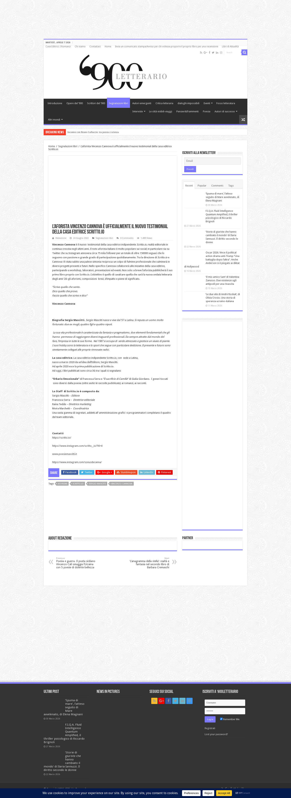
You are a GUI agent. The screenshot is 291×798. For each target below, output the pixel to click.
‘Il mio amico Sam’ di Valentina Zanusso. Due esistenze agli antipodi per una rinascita (222, 280)
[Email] (212, 161)
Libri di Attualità (230, 46)
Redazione (61, 238)
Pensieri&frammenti (187, 111)
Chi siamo (80, 46)
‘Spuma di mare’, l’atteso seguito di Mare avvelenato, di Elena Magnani (222, 197)
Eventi (207, 103)
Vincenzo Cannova (121, 483)
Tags (231, 185)
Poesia (206, 111)
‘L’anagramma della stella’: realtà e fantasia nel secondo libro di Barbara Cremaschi (149, 563)
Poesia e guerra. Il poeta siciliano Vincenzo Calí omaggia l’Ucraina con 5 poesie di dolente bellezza (76, 563)
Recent (189, 185)
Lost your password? (216, 734)
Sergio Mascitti (97, 483)
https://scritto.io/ (61, 437)
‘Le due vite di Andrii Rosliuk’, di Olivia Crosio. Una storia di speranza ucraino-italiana (223, 298)
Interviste (137, 111)
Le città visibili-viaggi (160, 111)
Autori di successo (225, 111)
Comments (217, 185)
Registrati (210, 728)
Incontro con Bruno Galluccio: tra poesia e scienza (93, 132)
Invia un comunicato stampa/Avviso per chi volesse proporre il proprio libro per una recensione (166, 46)
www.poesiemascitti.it (64, 454)
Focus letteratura (225, 103)
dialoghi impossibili (188, 103)
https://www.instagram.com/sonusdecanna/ (77, 462)
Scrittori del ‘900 (96, 103)
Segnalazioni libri (118, 103)
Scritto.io (78, 483)
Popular (202, 185)
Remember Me (230, 719)
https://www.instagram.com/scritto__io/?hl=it (77, 445)
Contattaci (95, 46)
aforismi (62, 483)
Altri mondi (54, 119)
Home (108, 46)
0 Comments (127, 238)
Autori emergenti (141, 103)
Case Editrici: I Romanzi (58, 46)
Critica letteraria (164, 103)
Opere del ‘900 (74, 103)
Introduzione (55, 103)
